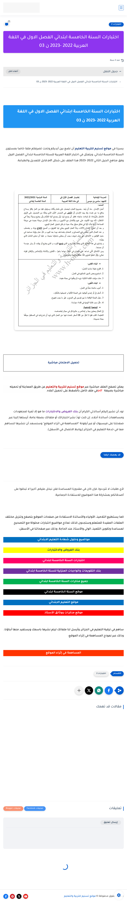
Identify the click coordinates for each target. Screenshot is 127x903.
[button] (109, 690)
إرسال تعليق (111, 822)
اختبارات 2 (116, 24)
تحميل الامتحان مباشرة (63, 362)
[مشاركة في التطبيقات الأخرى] (79, 690)
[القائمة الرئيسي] (121, 7)
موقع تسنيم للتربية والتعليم (80, 896)
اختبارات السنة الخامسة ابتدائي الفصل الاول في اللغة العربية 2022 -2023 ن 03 (76, 82)
